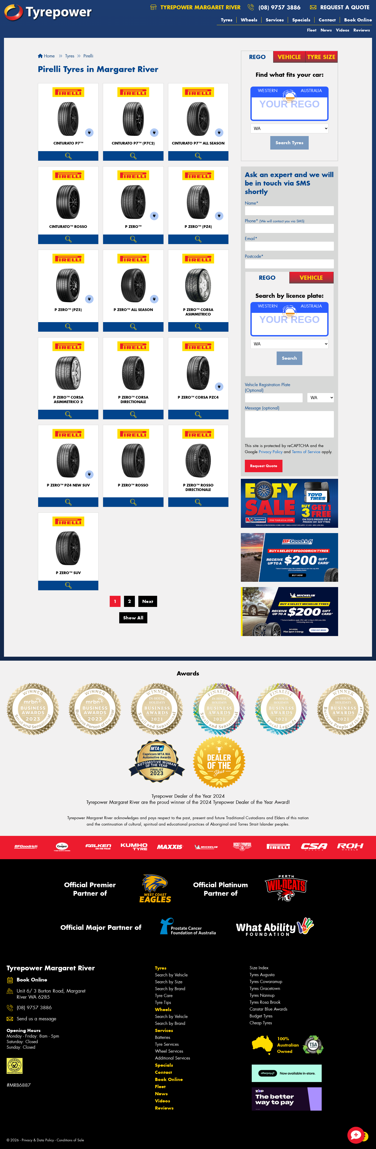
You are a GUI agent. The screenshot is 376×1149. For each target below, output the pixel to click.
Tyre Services (167, 1044)
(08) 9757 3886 (279, 7)
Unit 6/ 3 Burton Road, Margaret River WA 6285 (51, 994)
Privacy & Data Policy (38, 1140)
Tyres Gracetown (265, 988)
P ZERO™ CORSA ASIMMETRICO (198, 312)
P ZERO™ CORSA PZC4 (198, 397)
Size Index (259, 968)
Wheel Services (169, 1051)
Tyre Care (163, 995)
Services (275, 20)
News (326, 30)
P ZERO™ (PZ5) (68, 310)
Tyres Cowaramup (266, 981)
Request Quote (263, 465)
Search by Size (168, 982)
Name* (251, 203)
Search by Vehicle (171, 975)
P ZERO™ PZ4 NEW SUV (68, 485)
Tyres (226, 20)
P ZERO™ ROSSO (133, 485)
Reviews (361, 30)
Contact (327, 20)
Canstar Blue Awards (268, 1009)
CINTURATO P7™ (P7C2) (133, 143)
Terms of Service (306, 451)
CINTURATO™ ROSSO (68, 226)
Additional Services (172, 1058)
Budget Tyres (261, 1016)
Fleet (311, 30)
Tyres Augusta (262, 974)
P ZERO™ (133, 226)
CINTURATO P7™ (68, 143)
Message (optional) (262, 408)
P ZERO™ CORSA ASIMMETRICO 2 (68, 399)
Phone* (274, 221)
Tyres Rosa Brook (265, 1002)
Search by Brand (170, 989)
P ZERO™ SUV (68, 573)
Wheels (249, 20)
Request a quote (339, 7)
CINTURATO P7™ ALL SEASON (198, 143)
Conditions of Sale (70, 1140)
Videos (342, 30)
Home (46, 56)
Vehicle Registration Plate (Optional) (267, 387)
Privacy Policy (270, 451)
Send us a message (36, 1019)
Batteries (162, 1037)
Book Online (358, 20)
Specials (301, 20)
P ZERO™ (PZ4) (198, 226)
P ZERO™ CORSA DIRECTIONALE (133, 399)
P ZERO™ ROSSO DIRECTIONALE (198, 487)
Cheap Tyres (261, 1023)
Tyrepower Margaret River (195, 7)
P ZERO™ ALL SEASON (133, 310)
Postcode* (254, 256)
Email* (251, 238)
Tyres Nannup (262, 995)
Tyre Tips (163, 1002)
